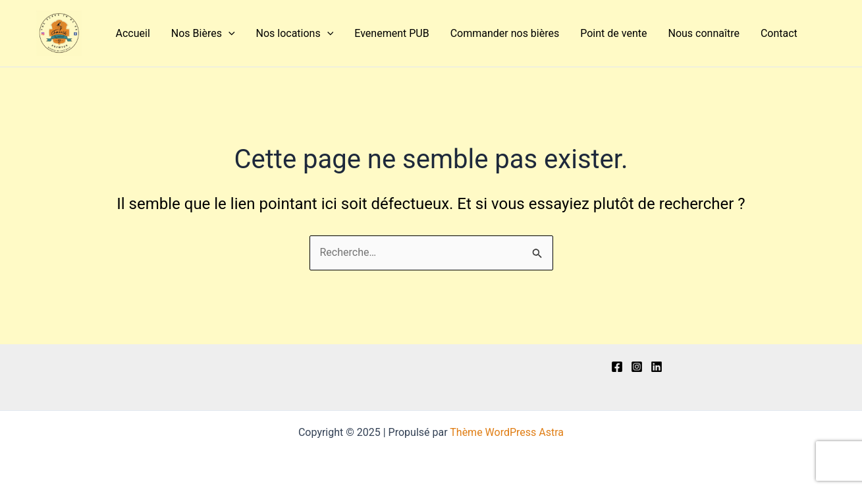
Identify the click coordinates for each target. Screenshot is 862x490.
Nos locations (295, 34)
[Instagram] (637, 367)
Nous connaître (703, 33)
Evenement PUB (391, 33)
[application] (228, 34)
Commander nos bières (505, 33)
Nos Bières (203, 34)
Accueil (133, 33)
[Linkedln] (656, 367)
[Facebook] (617, 367)
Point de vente (613, 33)
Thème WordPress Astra (507, 432)
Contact (779, 33)
